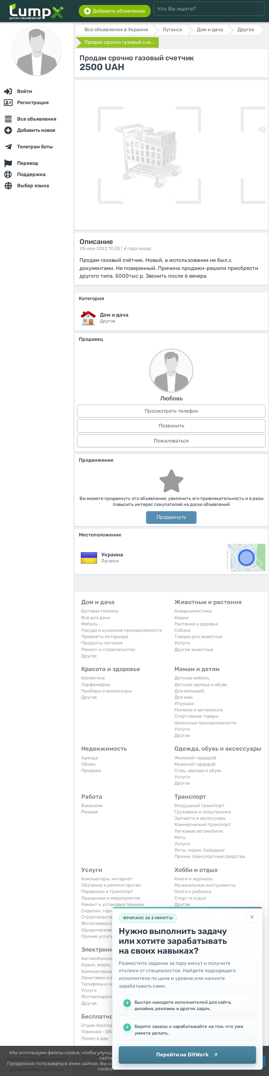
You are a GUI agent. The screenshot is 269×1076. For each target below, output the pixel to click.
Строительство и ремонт (108, 917)
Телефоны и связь (100, 984)
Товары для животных (198, 636)
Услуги (182, 642)
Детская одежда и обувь (200, 684)
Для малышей (189, 690)
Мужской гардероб (195, 764)
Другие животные (193, 649)
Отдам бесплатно (100, 1025)
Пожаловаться (171, 441)
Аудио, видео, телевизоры (109, 964)
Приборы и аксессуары (106, 690)
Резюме (89, 811)
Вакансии (92, 805)
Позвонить (171, 426)
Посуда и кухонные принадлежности (121, 630)
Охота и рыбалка (192, 891)
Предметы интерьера (104, 636)
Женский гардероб (195, 757)
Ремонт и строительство (108, 649)
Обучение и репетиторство (111, 885)
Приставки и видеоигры (107, 977)
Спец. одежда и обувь (198, 770)
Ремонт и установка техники (112, 904)
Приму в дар (94, 1038)
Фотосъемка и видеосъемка (111, 923)
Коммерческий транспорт (202, 824)
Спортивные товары (196, 716)
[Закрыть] (252, 917)
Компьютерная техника (107, 971)
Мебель (89, 624)
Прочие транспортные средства (209, 856)
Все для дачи (95, 617)
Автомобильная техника (108, 958)
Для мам (183, 697)
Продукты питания (102, 642)
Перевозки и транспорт (107, 891)
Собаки (182, 630)
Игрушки (184, 703)
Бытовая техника (99, 611)
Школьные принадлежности (205, 722)
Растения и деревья (196, 624)
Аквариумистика (193, 611)
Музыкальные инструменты (204, 885)
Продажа (91, 770)
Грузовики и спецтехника (202, 811)
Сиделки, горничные (103, 910)
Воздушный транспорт (199, 805)
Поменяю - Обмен (100, 1031)
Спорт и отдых (190, 898)
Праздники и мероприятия (110, 898)
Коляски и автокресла (198, 709)
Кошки (181, 617)
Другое (89, 655)
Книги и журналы (193, 878)
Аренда (89, 757)
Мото (179, 837)
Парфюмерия (95, 684)
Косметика (93, 678)
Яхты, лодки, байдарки (199, 850)
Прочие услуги (97, 936)
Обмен (88, 764)
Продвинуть (171, 517)
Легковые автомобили (198, 831)
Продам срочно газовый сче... (119, 42)
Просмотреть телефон (171, 411)
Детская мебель (191, 678)
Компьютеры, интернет (106, 878)
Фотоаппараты (97, 996)
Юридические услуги (104, 930)
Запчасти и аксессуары (200, 818)
